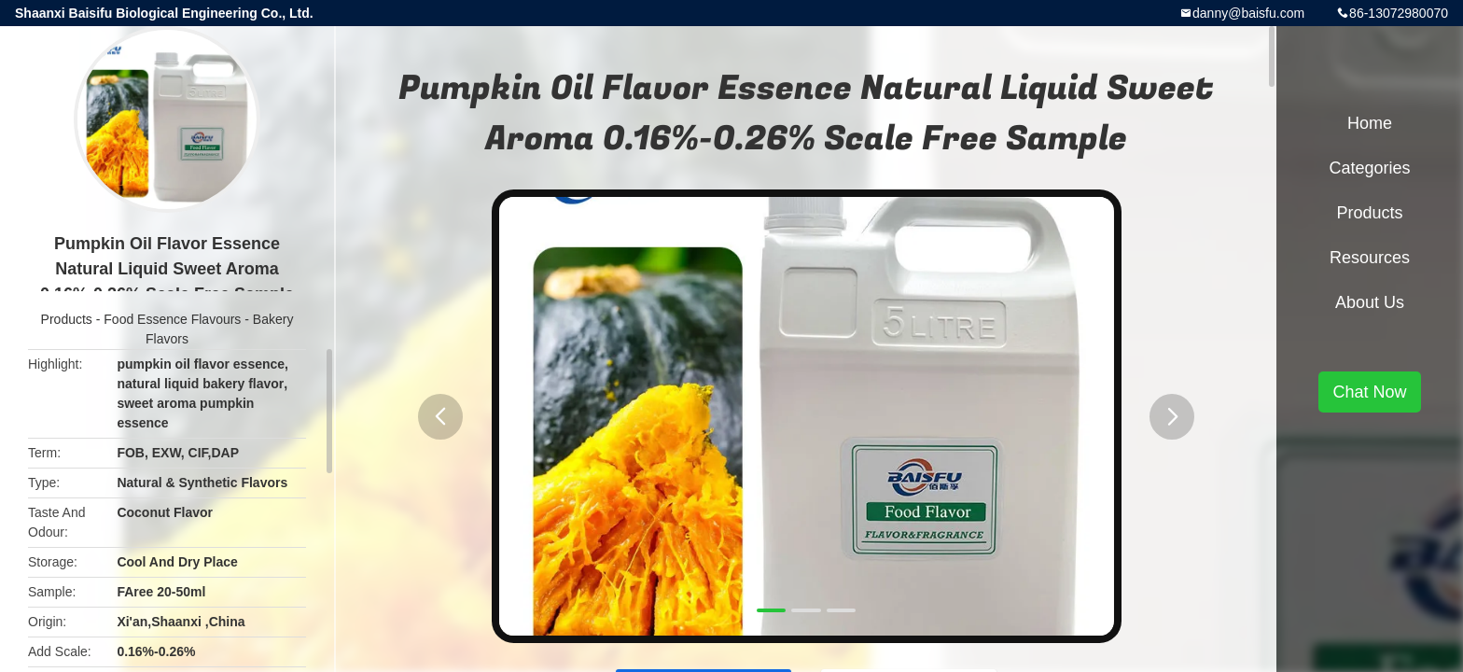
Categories (1369, 168)
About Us (1369, 302)
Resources (1370, 257)
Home (1369, 123)
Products (66, 319)
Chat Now (1369, 392)
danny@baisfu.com (1248, 13)
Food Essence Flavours (172, 319)
